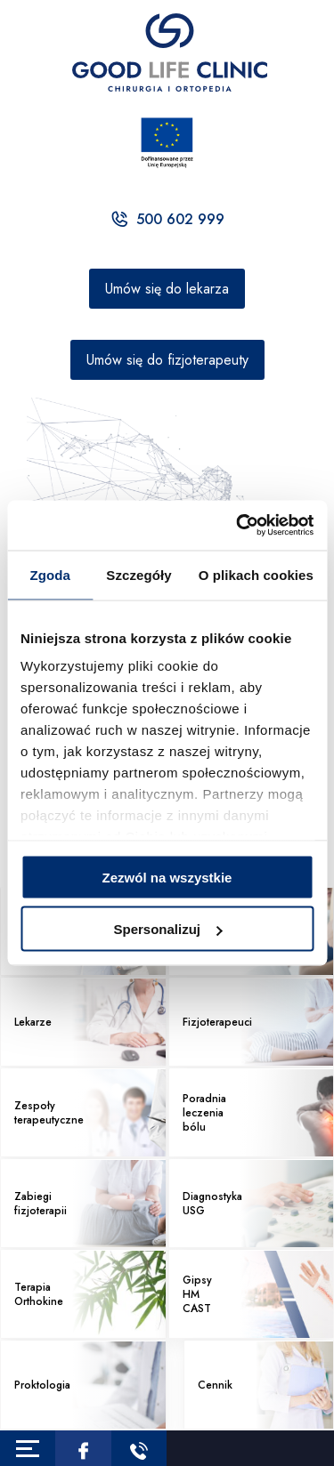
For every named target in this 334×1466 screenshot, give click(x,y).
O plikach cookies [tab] (256, 574)
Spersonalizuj (167, 929)
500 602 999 (167, 219)
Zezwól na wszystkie (167, 876)
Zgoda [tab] (49, 574)
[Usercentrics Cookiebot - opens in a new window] (238, 525)
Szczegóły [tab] (138, 574)
